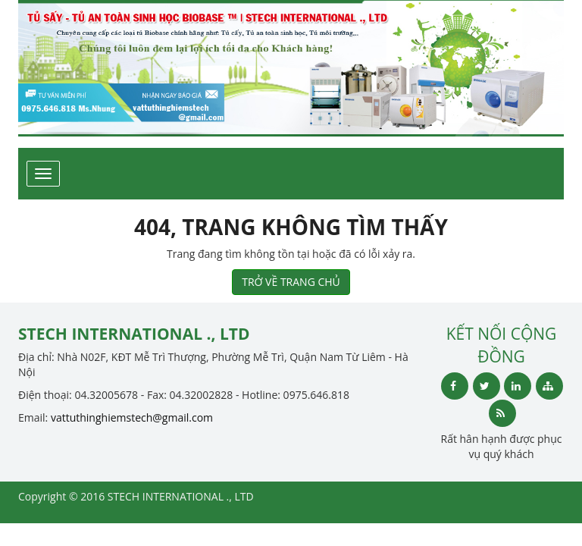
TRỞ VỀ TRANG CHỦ (291, 282)
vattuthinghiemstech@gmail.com (132, 417)
